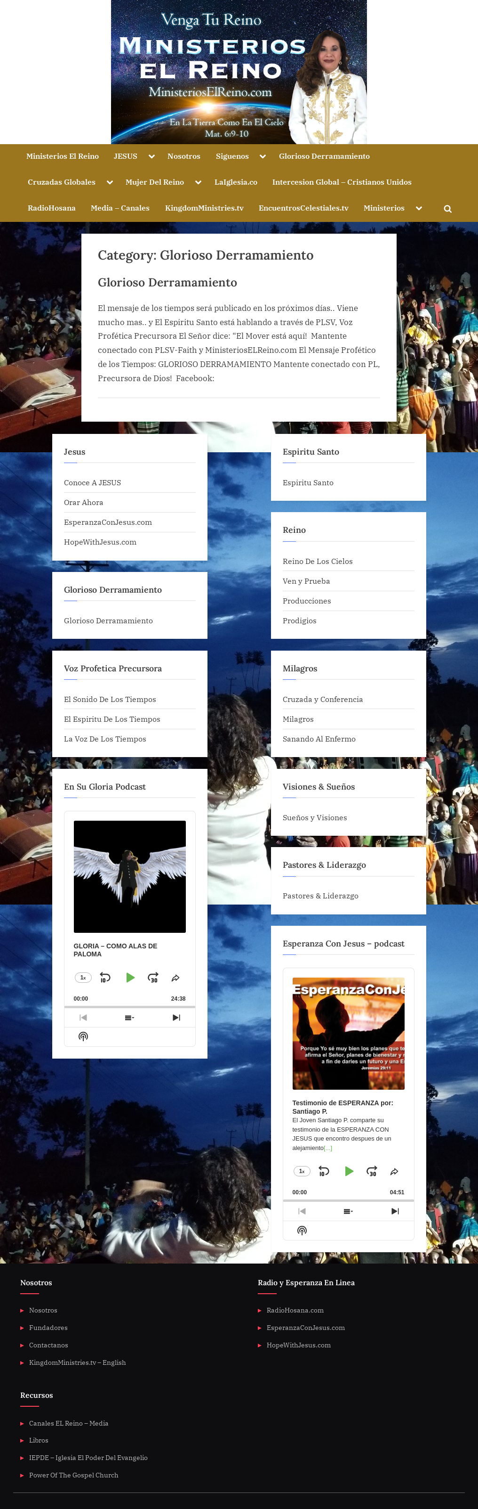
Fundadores (48, 1327)
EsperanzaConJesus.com (108, 522)
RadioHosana (52, 207)
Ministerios (384, 207)
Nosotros (183, 156)
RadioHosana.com (295, 1309)
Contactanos (48, 1344)
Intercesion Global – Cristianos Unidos (342, 182)
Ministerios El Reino (62, 156)
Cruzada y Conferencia (323, 699)
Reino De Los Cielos (318, 561)
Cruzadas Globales (62, 182)
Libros (38, 1440)
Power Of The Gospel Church (74, 1474)
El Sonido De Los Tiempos (110, 699)
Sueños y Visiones (315, 817)
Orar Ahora (84, 502)
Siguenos (232, 156)
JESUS (125, 156)
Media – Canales (120, 207)
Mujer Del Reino (155, 182)
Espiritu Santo (308, 482)
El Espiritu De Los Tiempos (112, 719)
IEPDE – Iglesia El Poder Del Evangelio (88, 1457)
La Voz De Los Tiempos (105, 738)
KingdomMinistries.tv (204, 207)
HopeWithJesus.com (100, 542)
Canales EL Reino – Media (69, 1423)
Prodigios (300, 620)
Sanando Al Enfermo (319, 738)
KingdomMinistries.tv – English (77, 1362)
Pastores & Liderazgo (320, 895)
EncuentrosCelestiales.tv (304, 207)
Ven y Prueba (306, 581)
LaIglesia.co (236, 182)
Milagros (298, 719)
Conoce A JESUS (92, 482)
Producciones (307, 600)
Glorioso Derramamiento (324, 156)
